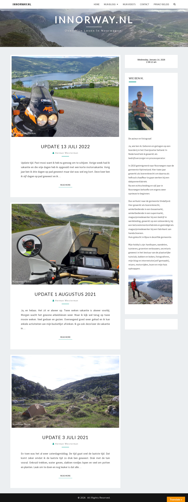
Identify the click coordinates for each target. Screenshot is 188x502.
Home (96, 4)
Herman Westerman (66, 153)
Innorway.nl (21, 4)
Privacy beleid (161, 4)
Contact (144, 4)
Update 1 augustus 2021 (65, 294)
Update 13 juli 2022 (65, 146)
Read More (66, 184)
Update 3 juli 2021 (65, 437)
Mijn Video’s (129, 4)
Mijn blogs (110, 4)
